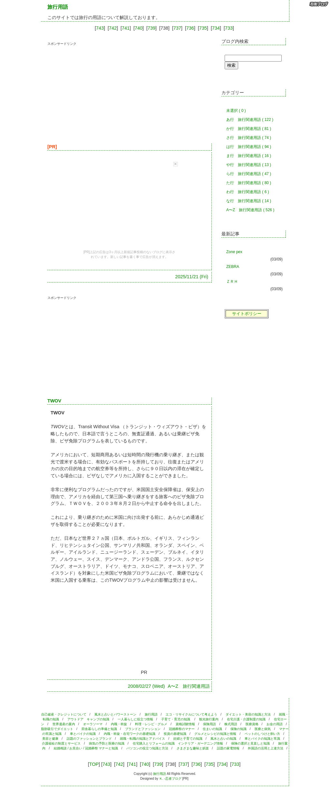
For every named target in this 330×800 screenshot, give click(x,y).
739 (151, 28)
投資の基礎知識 (175, 734)
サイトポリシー (246, 313)
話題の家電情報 (228, 748)
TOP (94, 764)
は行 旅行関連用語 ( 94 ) (248, 146)
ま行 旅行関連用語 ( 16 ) (248, 155)
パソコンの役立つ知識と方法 (147, 748)
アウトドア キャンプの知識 (88, 719)
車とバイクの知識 (83, 734)
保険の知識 (238, 729)
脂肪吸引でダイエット (57, 729)
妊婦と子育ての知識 (187, 738)
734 (216, 28)
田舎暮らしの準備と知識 (99, 729)
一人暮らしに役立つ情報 (135, 719)
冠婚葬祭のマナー (182, 729)
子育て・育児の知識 (176, 719)
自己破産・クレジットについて (63, 714)
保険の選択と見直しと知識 (250, 743)
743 (100, 28)
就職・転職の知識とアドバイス (142, 738)
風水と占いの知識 (223, 738)
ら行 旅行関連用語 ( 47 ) (248, 174)
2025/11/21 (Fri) (191, 276)
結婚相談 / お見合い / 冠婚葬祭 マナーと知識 (86, 748)
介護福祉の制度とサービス (61, 743)
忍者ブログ (173, 778)
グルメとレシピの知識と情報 (215, 734)
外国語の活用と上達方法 (265, 748)
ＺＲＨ (232, 281)
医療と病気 (263, 729)
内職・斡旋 (119, 724)
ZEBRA (232, 266)
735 (203, 28)
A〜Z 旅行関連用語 (189, 686)
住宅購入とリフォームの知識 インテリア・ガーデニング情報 (178, 743)
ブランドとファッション (142, 729)
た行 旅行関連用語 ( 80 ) (248, 183)
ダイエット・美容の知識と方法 (248, 714)
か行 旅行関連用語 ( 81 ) (248, 128)
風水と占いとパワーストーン (115, 714)
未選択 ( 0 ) (236, 110)
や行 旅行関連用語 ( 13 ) (248, 165)
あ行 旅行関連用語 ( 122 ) (249, 119)
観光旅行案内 (208, 719)
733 (229, 28)
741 (126, 28)
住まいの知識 (212, 729)
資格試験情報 (185, 724)
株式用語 (230, 724)
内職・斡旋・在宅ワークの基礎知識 (129, 734)
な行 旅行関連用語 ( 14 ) (248, 201)
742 (113, 28)
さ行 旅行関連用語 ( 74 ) (248, 137)
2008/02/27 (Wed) (146, 686)
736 (190, 28)
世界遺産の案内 (64, 724)
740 (138, 28)
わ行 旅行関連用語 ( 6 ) (247, 192)
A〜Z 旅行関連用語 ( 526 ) (250, 210)
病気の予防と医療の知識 (106, 743)
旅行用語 (151, 714)
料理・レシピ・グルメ (151, 724)
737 (177, 28)
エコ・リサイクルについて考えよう (191, 714)
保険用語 (209, 724)
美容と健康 (50, 738)
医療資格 (252, 724)
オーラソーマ (92, 724)
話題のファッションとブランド (89, 738)
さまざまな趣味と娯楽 (193, 748)
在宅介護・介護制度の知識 (246, 719)
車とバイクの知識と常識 (262, 738)
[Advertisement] (101, 91)
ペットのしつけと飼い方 (262, 734)
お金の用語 (275, 724)
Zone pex (234, 252)
